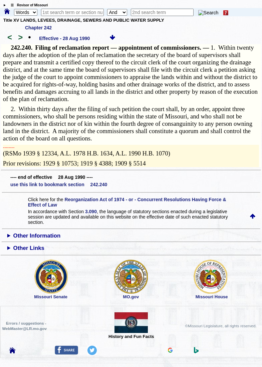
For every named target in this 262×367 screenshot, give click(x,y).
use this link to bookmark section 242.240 (58, 184)
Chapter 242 (38, 27)
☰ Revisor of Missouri (27, 5)
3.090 (91, 211)
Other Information (37, 236)
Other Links (28, 248)
